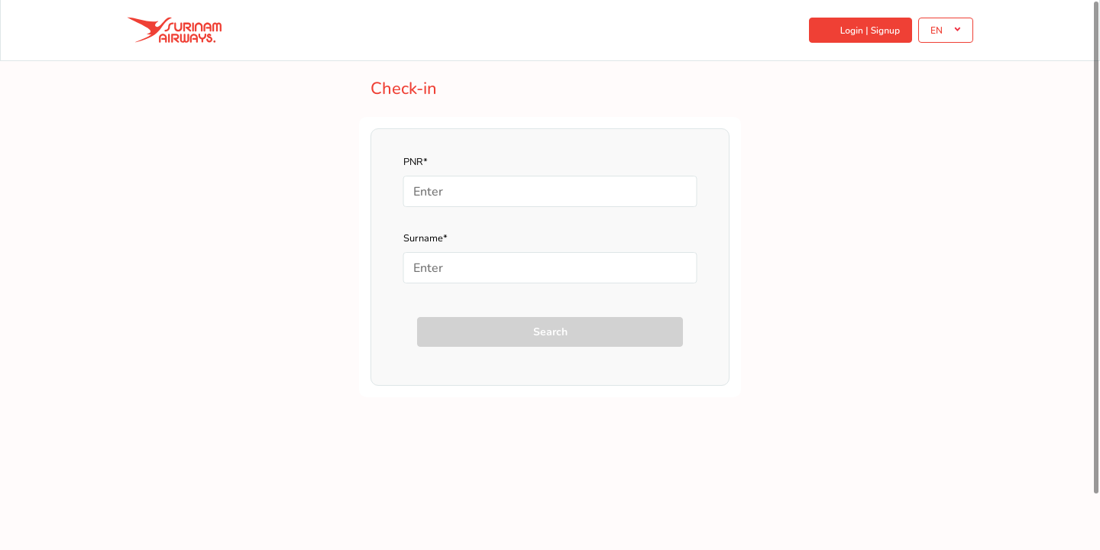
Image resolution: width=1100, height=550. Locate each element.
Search (550, 332)
